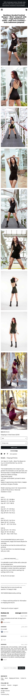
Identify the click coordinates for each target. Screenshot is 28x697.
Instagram (15, 685)
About (6, 678)
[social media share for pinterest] (7, 454)
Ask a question (13, 454)
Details (3, 458)
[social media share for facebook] (1, 454)
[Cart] (26, 10)
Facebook (3, 685)
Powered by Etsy (5, 694)
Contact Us (23, 678)
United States (11, 434)
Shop (2, 678)
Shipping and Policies (14, 678)
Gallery (2, 679)
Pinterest (9, 685)
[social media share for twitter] (4, 454)
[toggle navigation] (2, 9)
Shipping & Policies (12, 458)
